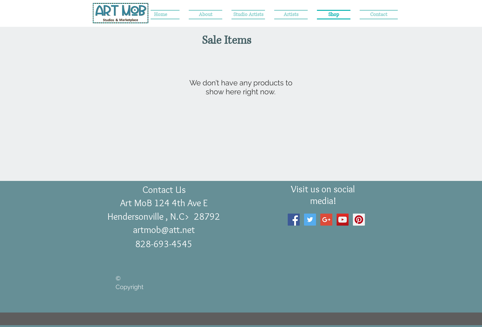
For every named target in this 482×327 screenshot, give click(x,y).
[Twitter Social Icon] (310, 220)
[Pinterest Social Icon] (359, 220)
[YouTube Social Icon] (343, 220)
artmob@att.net (164, 229)
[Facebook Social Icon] (294, 220)
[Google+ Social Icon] (326, 220)
